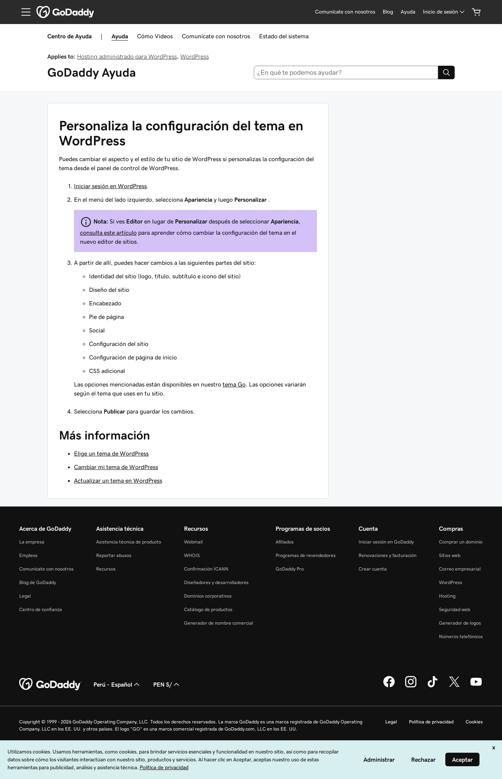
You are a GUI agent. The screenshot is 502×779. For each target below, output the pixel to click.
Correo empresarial (460, 568)
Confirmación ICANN (206, 568)
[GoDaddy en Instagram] (411, 686)
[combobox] (346, 72)
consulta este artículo (108, 232)
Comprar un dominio (460, 541)
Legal (25, 595)
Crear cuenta (373, 568)
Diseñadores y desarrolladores (216, 582)
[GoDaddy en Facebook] (389, 686)
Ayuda (120, 36)
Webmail (193, 541)
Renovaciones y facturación (387, 555)
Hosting (447, 595)
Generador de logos (460, 622)
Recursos (106, 568)
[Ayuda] (408, 12)
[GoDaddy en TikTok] (432, 686)
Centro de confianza (40, 609)
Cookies (474, 721)
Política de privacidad (431, 721)
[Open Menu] (23, 12)
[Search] (446, 72)
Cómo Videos (155, 36)
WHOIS (192, 555)
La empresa (31, 541)
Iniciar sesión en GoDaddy (386, 541)
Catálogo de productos (208, 609)
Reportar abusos (113, 555)
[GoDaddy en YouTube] (476, 686)
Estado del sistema (284, 36)
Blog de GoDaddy (37, 582)
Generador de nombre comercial (218, 622)
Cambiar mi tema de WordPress (116, 467)
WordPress (194, 56)
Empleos (28, 555)
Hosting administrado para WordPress (127, 56)
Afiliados (285, 541)
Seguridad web (454, 609)
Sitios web (449, 555)
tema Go (234, 384)
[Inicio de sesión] (444, 12)
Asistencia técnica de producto (128, 541)
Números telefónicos (461, 636)
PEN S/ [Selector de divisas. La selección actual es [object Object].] (167, 684)
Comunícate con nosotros (216, 36)
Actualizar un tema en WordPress (118, 480)
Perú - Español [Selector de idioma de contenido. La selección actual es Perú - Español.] (117, 684)
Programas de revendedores (306, 555)
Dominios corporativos (208, 595)
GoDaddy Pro (290, 568)
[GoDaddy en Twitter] (454, 686)
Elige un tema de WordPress (111, 453)
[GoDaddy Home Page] (50, 684)
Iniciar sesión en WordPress (110, 186)
